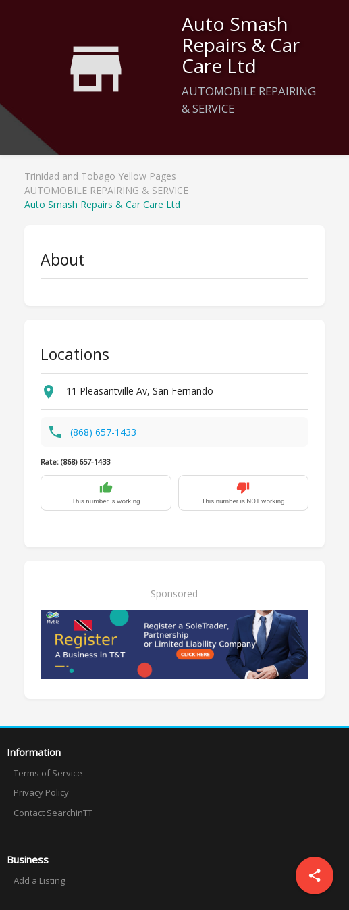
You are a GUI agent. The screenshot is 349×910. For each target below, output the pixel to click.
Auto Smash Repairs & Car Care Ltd (102, 204)
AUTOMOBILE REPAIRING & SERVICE (106, 190)
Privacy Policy (41, 792)
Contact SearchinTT (53, 813)
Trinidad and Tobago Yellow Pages (100, 176)
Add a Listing (39, 880)
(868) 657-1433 (103, 432)
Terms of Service (48, 773)
